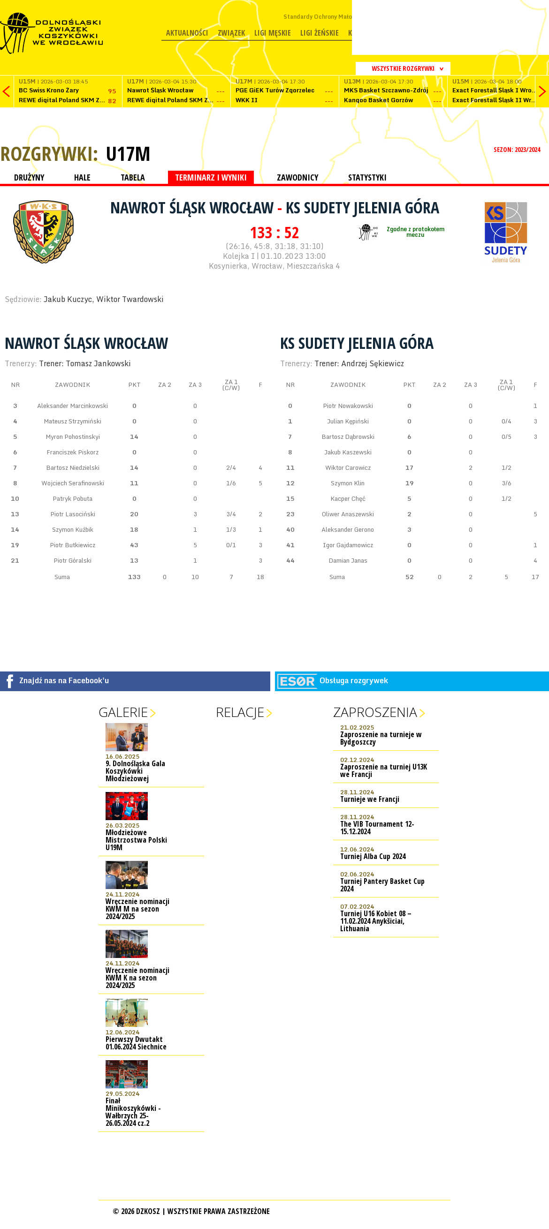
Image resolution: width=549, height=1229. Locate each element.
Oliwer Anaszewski (348, 514)
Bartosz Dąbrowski (347, 436)
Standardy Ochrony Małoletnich (327, 16)
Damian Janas (347, 560)
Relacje (240, 712)
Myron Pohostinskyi (73, 436)
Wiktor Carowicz (348, 467)
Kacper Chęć (348, 498)
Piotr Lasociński (72, 514)
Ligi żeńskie (319, 33)
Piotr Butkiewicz (72, 545)
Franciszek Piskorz (72, 452)
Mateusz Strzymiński (72, 421)
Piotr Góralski (72, 560)
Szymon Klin (348, 483)
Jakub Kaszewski (348, 452)
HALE (82, 177)
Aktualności (187, 33)
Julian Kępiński (348, 421)
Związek (231, 33)
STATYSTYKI (367, 177)
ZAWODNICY (297, 177)
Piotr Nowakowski (348, 405)
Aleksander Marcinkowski (72, 405)
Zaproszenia (375, 712)
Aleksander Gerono (347, 529)
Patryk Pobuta (72, 498)
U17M (128, 153)
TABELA (133, 177)
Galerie (123, 712)
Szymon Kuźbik (72, 529)
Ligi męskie (272, 33)
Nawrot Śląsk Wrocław (193, 207)
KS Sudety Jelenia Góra (362, 207)
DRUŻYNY (29, 177)
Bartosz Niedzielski (72, 467)
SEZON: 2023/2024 (518, 149)
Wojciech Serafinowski (72, 483)
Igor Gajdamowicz (348, 545)
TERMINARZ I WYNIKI (211, 177)
